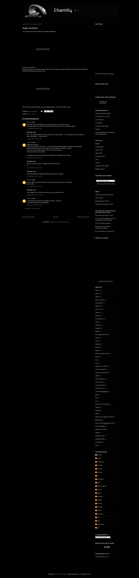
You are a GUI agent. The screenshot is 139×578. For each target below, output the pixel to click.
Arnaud (99, 455)
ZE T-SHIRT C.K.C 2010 (102, 116)
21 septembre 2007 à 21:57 (34, 186)
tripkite (97, 331)
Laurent (97, 162)
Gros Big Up (99, 319)
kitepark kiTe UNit (100, 429)
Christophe (100, 462)
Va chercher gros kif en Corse (104, 215)
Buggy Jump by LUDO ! (102, 201)
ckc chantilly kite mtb (101, 334)
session (97, 312)
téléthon (97, 306)
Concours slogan (100, 369)
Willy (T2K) (98, 153)
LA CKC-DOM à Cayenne (103, 223)
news (96, 341)
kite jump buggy (100, 426)
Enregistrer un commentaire (32, 208)
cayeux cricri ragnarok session (104, 417)
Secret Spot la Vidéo (101, 372)
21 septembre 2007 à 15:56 (34, 168)
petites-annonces (100, 379)
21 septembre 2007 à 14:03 (34, 139)
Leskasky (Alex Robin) (102, 166)
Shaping (97, 344)
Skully (99, 493)
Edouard (99, 469)
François (99, 472)
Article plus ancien (83, 217)
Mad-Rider (100, 479)
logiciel (97, 432)
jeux (96, 398)
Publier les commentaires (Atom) (60, 222)
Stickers (97, 407)
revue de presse (100, 385)
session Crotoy (99, 436)
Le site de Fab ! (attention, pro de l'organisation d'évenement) (105, 219)
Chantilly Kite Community (103, 102)
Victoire (97, 315)
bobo (96, 413)
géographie (98, 420)
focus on (97, 338)
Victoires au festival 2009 (102, 113)
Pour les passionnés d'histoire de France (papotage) (105, 133)
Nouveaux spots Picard (102, 353)
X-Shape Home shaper (102, 126)
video (33, 114)
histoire (97, 347)
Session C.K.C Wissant (102, 404)
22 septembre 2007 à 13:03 (34, 195)
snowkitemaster (100, 439)
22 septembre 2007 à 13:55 (34, 205)
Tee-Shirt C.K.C (100, 388)
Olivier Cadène (101, 486)
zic (96, 401)
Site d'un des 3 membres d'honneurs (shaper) (102, 227)
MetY (98, 482)
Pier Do (99, 489)
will (98, 528)
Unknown (100, 496)
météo (97, 375)
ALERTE (97, 325)
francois (30, 111)
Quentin (97, 143)
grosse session (99, 300)
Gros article (98, 303)
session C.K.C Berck (101, 366)
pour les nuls (99, 382)
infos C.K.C (98, 309)
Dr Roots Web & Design (60, 574)
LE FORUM (98, 123)
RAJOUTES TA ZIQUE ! (106, 281)
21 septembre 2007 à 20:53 (34, 176)
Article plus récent (28, 217)
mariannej (100, 514)
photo (97, 293)
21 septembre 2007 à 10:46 (34, 128)
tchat (102, 74)
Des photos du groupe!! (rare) (104, 204)
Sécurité (97, 129)
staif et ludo (100, 524)
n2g (98, 517)
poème (97, 357)
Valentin (99, 500)
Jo (98, 475)
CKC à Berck (99, 198)
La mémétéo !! (99, 120)
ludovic (99, 510)
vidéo (96, 322)
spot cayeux (99, 442)
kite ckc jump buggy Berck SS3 (104, 423)
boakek (97, 410)
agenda (97, 350)
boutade (97, 328)
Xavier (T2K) (99, 150)
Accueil (55, 217)
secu (96, 363)
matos (29, 114)
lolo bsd (99, 507)
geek (96, 394)
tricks (96, 445)
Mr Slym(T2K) (99, 147)
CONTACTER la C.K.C (102, 556)
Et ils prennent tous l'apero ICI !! (104, 231)
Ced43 (99, 458)
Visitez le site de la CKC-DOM (104, 194)
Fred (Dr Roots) (100, 156)
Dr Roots (100, 465)
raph (98, 521)
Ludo (96, 159)
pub (96, 360)
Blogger (88, 574)
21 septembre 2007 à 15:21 (34, 157)
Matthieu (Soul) (99, 169)
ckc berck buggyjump (101, 391)
